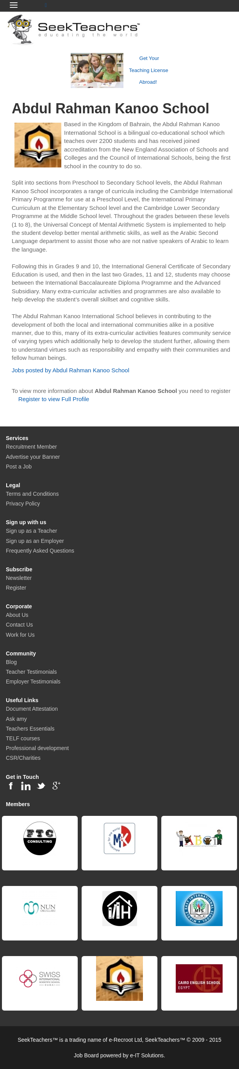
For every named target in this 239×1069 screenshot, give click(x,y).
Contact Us (19, 625)
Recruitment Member (31, 447)
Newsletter (19, 578)
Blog (11, 662)
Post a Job (19, 466)
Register (16, 588)
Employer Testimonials (33, 681)
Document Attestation (32, 709)
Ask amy (16, 719)
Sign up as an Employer (35, 541)
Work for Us (20, 635)
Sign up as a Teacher (31, 531)
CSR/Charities (23, 758)
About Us (17, 615)
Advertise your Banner (33, 457)
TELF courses (23, 738)
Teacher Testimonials (31, 672)
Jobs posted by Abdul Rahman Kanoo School (70, 370)
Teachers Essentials (30, 729)
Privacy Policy (23, 503)
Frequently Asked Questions (40, 551)
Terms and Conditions (32, 494)
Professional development (37, 748)
